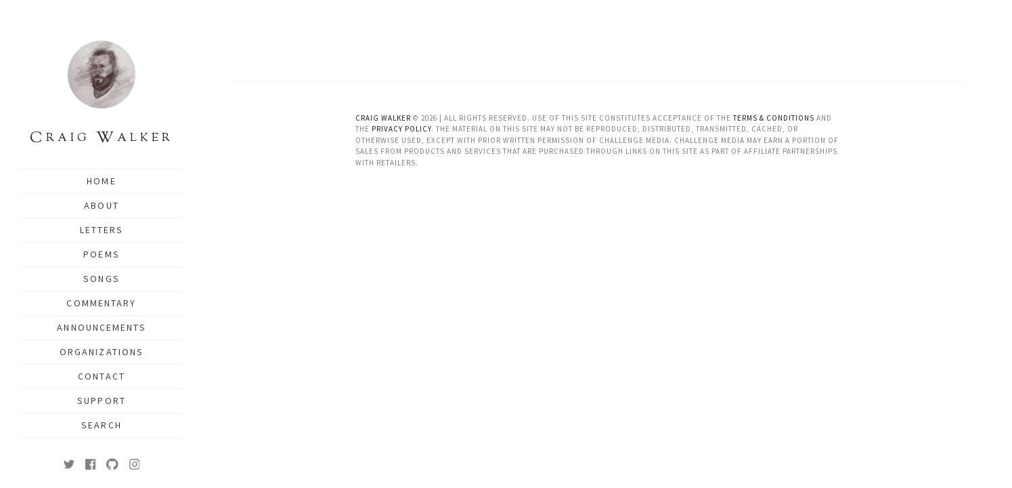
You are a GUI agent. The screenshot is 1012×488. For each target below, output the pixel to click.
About (101, 205)
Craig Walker (383, 118)
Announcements (101, 327)
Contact (101, 376)
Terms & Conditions (773, 118)
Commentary (101, 303)
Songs (101, 278)
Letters (102, 230)
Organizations (102, 352)
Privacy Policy (401, 129)
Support (101, 400)
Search (101, 425)
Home (101, 181)
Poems (101, 254)
